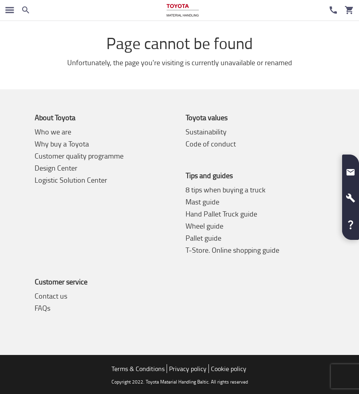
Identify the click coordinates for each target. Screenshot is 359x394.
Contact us (51, 296)
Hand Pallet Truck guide (221, 214)
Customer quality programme (79, 156)
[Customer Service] (333, 10)
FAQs (42, 308)
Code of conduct (211, 144)
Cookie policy (228, 368)
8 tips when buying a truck (226, 189)
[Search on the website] (26, 10)
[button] (350, 169)
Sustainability (206, 131)
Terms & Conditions (138, 368)
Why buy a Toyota (62, 144)
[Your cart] (349, 10)
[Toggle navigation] (10, 10)
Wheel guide (204, 226)
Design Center (56, 168)
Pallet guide (203, 238)
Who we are (53, 131)
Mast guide (202, 201)
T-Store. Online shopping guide (232, 250)
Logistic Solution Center (71, 180)
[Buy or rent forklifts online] (182, 10)
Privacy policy (187, 368)
